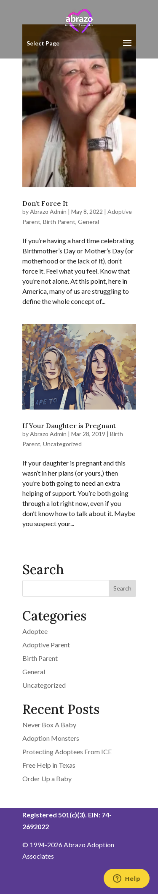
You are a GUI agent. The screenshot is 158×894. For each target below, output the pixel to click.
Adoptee (35, 631)
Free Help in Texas (48, 765)
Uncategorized (62, 443)
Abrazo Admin (48, 211)
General (88, 221)
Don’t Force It (45, 203)
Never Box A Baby (49, 725)
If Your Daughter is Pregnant (69, 425)
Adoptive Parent (46, 645)
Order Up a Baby (47, 778)
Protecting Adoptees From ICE (67, 752)
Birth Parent (59, 221)
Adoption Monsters (50, 738)
